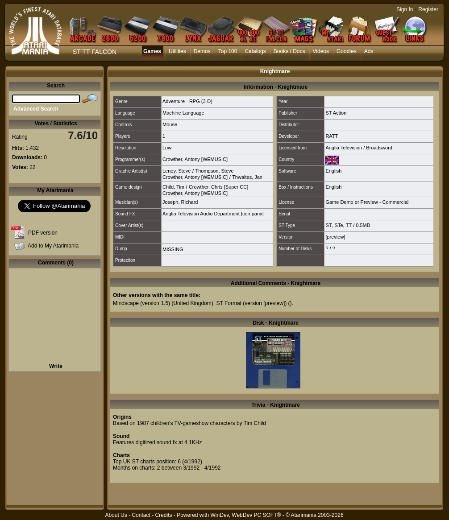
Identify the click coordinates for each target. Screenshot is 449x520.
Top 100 (227, 51)
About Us (116, 515)
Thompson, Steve (214, 170)
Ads (369, 51)
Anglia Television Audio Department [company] (213, 213)
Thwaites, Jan (247, 177)
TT (349, 225)
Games (152, 51)
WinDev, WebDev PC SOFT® (246, 515)
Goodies (347, 51)
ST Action (335, 113)
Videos (321, 51)
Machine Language (183, 113)
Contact (141, 515)
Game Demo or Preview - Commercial (366, 202)
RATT (331, 136)
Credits (163, 515)
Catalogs (255, 51)
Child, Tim (173, 187)
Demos (202, 51)
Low (166, 147)
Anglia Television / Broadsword (358, 147)
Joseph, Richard (180, 202)
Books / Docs (289, 51)
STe (339, 225)
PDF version (43, 233)
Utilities (177, 51)
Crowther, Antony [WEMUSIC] (195, 159)
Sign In (404, 9)
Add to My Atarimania (53, 246)
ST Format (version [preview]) (251, 303)
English (333, 170)
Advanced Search (35, 109)
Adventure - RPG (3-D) (187, 101)
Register (428, 9)
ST (328, 225)
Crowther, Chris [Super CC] (218, 187)
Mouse (169, 124)
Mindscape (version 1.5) (141, 303)
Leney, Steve (176, 170)
